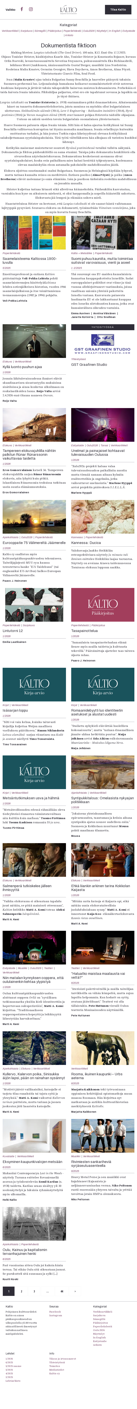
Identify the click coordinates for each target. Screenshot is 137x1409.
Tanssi (104, 445)
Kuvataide (8, 1156)
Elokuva (7, 361)
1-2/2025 (76, 268)
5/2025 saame (14, 1366)
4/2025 (9, 1373)
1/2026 (7, 372)
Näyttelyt (102, 30)
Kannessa (77, 537)
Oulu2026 (88, 30)
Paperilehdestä (72, 30)
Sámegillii (40, 30)
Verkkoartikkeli (10, 30)
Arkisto (69, 35)
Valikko (11, 9)
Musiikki (22, 968)
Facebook (55, 1311)
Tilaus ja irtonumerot (62, 1358)
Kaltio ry (54, 1373)
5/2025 (7, 268)
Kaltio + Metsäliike (81, 253)
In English (114, 30)
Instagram (55, 1315)
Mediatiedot (56, 1369)
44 (62, 1291)
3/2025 (9, 1377)
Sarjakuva (26, 30)
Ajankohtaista (10, 537)
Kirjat (6, 705)
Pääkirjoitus (54, 30)
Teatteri (48, 968)
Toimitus (54, 1366)
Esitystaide (128, 30)
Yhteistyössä (78, 359)
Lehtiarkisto (13, 1381)
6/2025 (75, 982)
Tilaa (118, 9)
